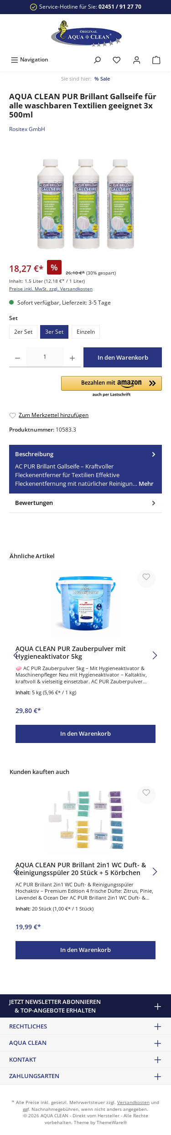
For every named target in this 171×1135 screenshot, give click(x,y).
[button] (111, 387)
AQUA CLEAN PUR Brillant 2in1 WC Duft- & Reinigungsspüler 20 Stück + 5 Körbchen (81, 869)
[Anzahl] (45, 357)
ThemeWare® (112, 1122)
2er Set (23, 332)
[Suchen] (97, 59)
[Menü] (29, 59)
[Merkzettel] (117, 59)
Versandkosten (133, 1102)
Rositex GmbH (27, 129)
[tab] (85, 469)
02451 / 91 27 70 (119, 6)
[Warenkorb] (156, 59)
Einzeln (86, 332)
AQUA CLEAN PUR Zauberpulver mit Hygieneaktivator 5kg (71, 653)
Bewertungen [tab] (86, 503)
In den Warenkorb (123, 357)
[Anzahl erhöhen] (72, 357)
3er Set (54, 332)
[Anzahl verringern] (17, 357)
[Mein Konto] (137, 59)
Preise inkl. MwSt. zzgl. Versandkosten (51, 289)
